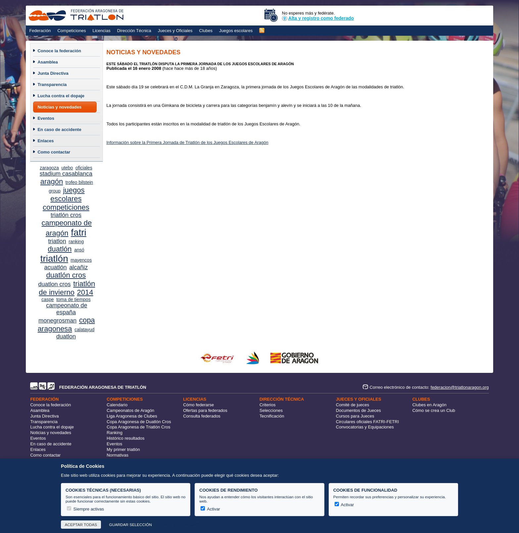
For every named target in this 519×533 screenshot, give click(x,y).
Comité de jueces (352, 404)
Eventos (45, 118)
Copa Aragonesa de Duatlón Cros (139, 421)
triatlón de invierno (67, 288)
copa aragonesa (66, 324)
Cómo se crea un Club (433, 410)
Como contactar (53, 152)
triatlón (54, 258)
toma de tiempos (73, 299)
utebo (67, 167)
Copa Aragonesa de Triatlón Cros (138, 426)
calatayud (84, 329)
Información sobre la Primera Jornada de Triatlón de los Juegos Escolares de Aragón (187, 142)
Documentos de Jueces (358, 410)
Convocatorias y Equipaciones (365, 426)
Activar (210, 509)
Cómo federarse (198, 404)
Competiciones (71, 30)
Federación (40, 30)
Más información (182, 524)
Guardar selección (130, 524)
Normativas (117, 455)
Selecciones (271, 410)
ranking (76, 241)
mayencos (81, 260)
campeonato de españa (66, 309)
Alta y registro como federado (318, 18)
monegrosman (57, 320)
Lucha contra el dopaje (60, 95)
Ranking (114, 432)
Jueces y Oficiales (175, 30)
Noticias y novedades (59, 107)
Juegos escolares (236, 30)
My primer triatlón (123, 449)
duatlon (66, 336)
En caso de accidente (59, 129)
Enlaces (45, 140)
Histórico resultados (125, 438)
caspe (47, 299)
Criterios (267, 404)
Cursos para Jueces (355, 416)
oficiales (83, 167)
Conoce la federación (59, 50)
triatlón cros (66, 215)
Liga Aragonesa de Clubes (132, 416)
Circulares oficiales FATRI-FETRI (367, 421)
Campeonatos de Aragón (130, 410)
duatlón (59, 249)
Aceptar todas (81, 524)
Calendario (117, 404)
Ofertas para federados (205, 410)
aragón (51, 181)
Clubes (205, 30)
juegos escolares (67, 194)
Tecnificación (272, 416)
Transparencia (52, 84)
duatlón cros (66, 275)
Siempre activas (85, 509)
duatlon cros (54, 284)
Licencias (101, 30)
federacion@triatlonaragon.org (460, 387)
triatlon (57, 241)
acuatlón (55, 267)
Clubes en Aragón (429, 404)
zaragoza (49, 167)
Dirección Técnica (134, 30)
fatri (78, 232)
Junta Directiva (52, 73)
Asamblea (47, 62)
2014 (85, 292)
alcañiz (78, 267)
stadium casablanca (66, 173)
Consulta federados (201, 416)
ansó (79, 249)
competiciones (66, 207)
